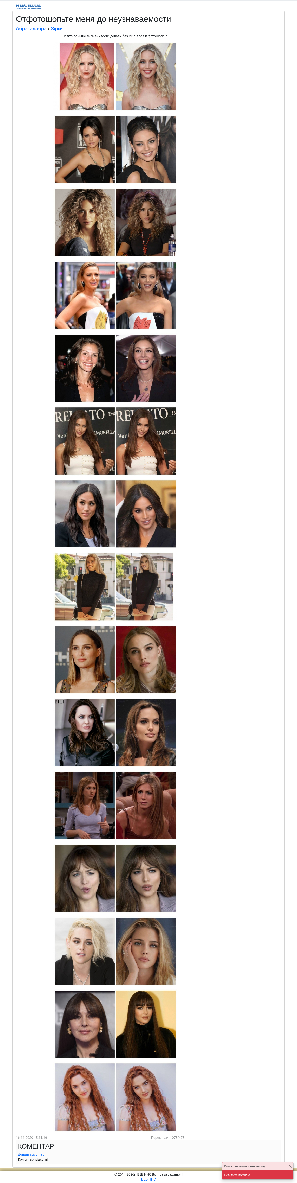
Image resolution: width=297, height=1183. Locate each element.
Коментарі (37, 1146)
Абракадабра (31, 28)
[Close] (290, 1166)
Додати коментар (31, 1154)
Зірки (57, 28)
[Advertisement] (248, 95)
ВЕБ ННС (148, 1179)
